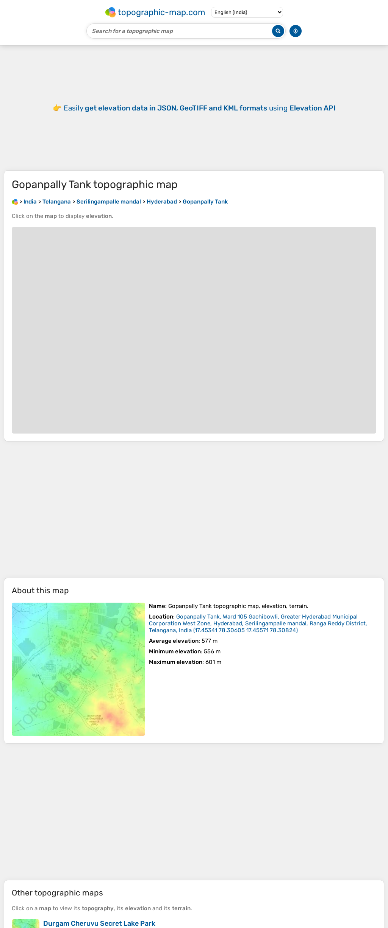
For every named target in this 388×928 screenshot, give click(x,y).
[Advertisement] (194, 510)
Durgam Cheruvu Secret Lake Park (99, 923)
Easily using (200, 108)
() (258, 623)
